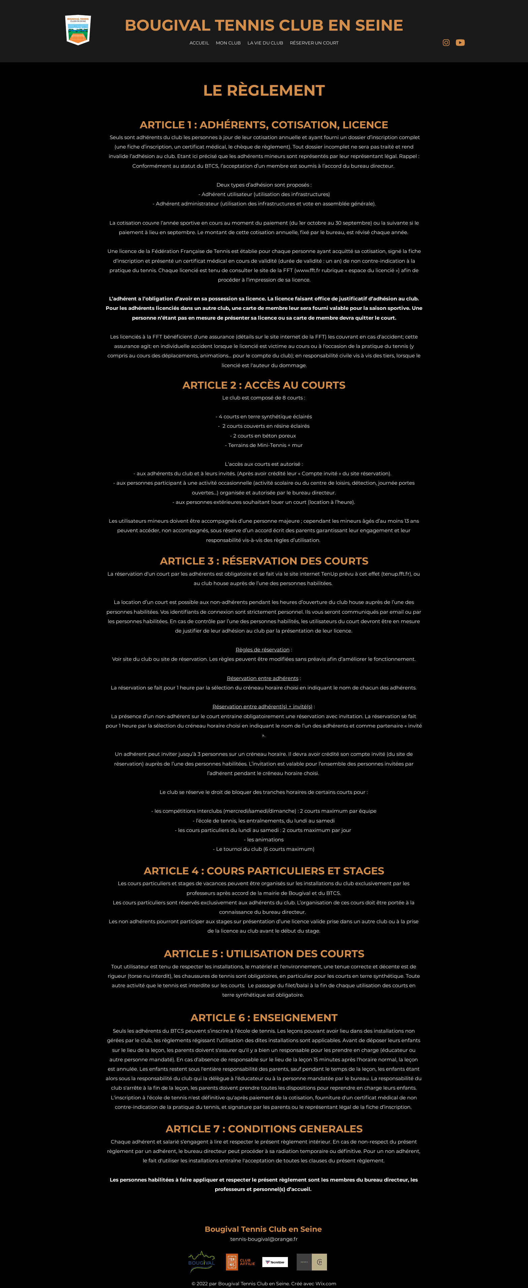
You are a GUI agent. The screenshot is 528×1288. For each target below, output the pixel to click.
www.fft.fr (308, 270)
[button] (228, 43)
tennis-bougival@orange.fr (264, 1239)
